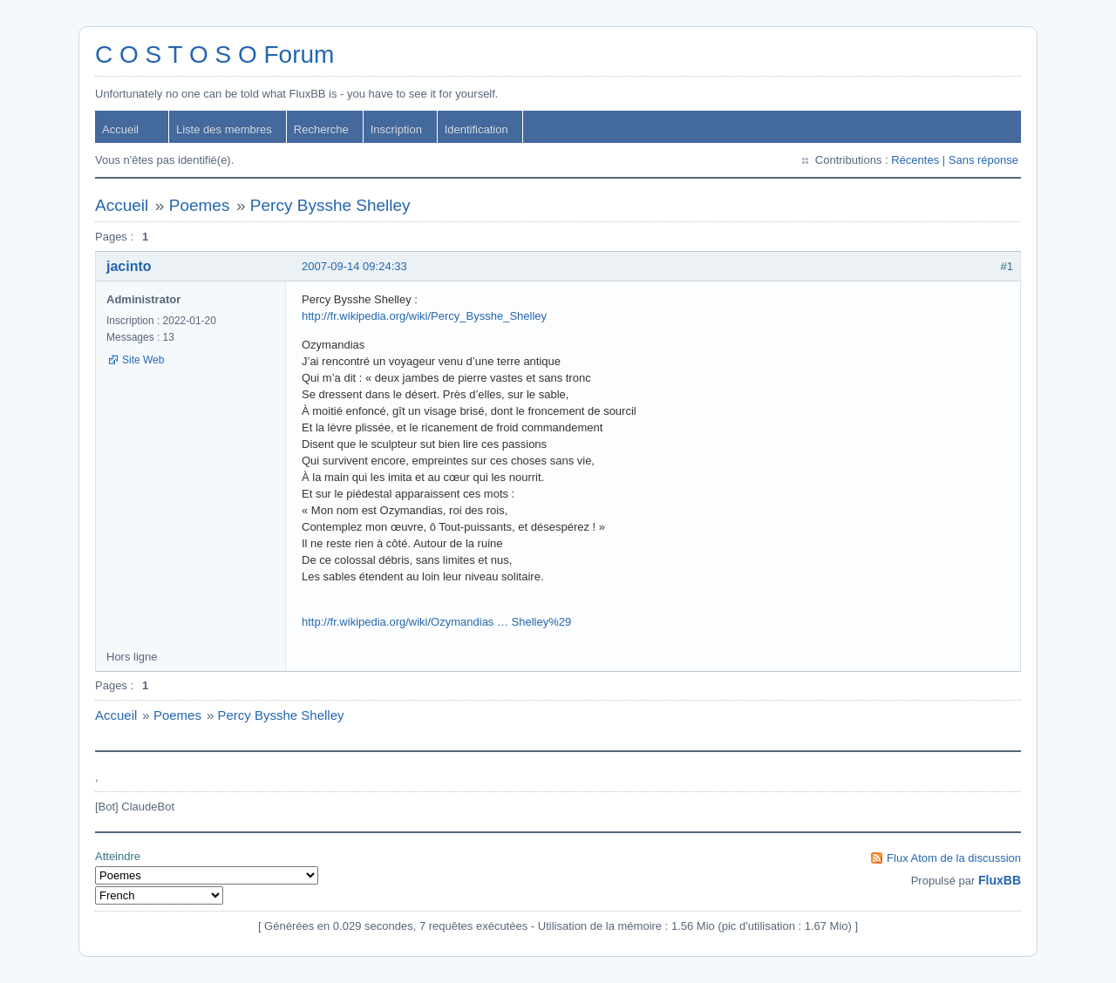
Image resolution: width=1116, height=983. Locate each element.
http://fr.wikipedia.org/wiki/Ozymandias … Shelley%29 (436, 621)
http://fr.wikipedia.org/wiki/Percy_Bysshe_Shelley (424, 315)
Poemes (199, 205)
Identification (476, 129)
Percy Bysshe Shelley (330, 205)
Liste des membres (224, 129)
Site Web (143, 360)
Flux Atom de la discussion (954, 857)
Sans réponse (983, 159)
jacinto (129, 266)
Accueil (120, 129)
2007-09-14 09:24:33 (354, 266)
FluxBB (999, 880)
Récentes (915, 159)
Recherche (321, 129)
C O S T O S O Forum (214, 54)
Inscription (396, 129)
